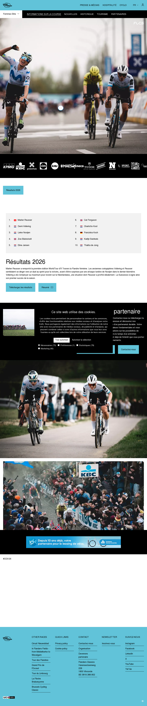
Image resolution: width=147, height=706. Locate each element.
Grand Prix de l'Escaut (38, 667)
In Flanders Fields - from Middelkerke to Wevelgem (41, 652)
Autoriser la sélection (81, 340)
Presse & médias (89, 5)
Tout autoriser (61, 340)
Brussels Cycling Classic (39, 688)
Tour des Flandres (40, 660)
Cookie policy (61, 649)
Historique (87, 14)
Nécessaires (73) (47, 345)
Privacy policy (61, 644)
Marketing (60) (45, 349)
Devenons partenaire (83, 655)
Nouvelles (70, 14)
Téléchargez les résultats (20, 288)
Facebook (129, 649)
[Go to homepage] (7, 5)
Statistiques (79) (85, 345)
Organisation (84, 649)
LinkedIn (129, 654)
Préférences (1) (66, 345)
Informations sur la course (44, 14)
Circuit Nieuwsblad (40, 644)
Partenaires (118, 14)
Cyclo (123, 5)
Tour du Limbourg (40, 674)
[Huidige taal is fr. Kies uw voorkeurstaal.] (135, 5)
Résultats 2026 (13, 190)
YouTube (129, 664)
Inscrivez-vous (108, 644)
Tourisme (102, 14)
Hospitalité (110, 5)
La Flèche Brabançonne (38, 680)
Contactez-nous (128, 350)
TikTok (128, 669)
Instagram (130, 644)
